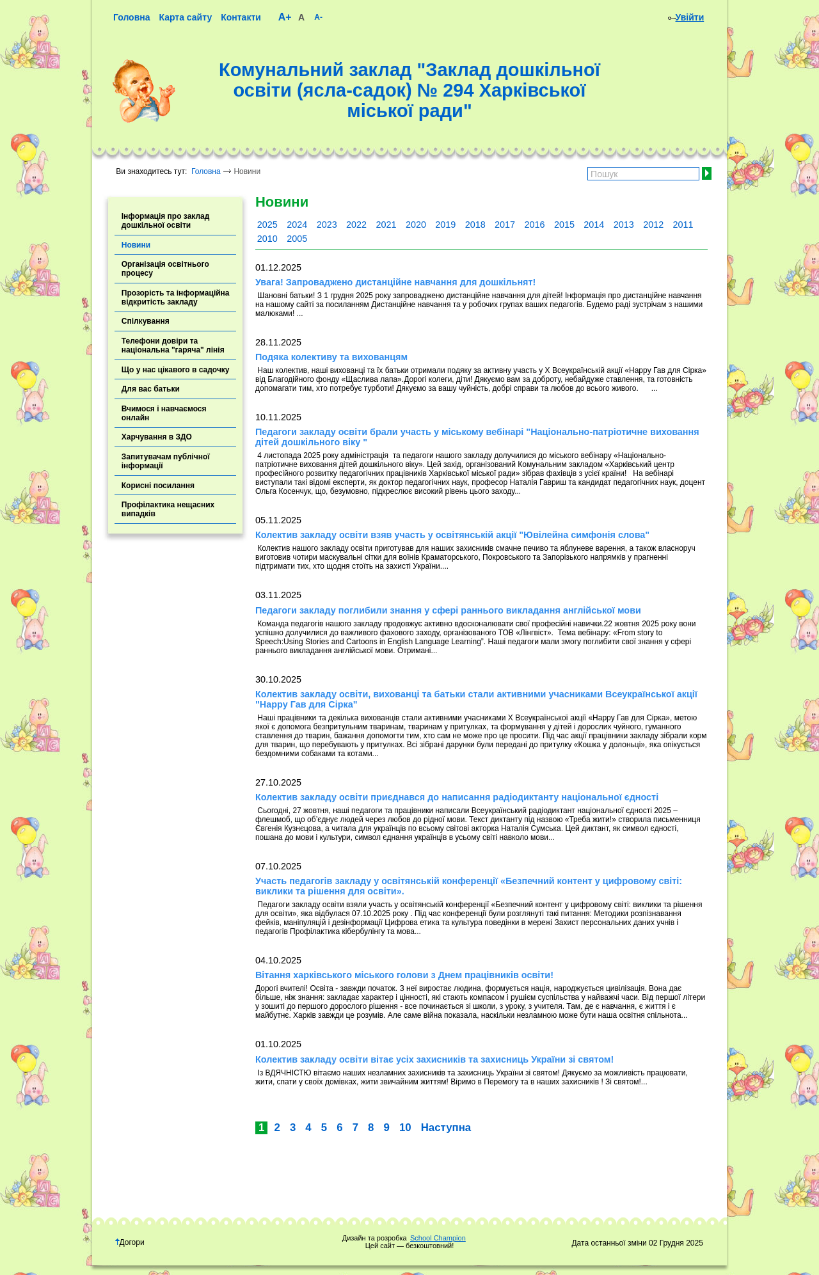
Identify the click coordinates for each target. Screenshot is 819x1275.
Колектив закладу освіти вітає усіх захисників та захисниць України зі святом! (434, 1059)
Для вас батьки (151, 388)
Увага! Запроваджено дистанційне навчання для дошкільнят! (395, 282)
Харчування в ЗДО (157, 436)
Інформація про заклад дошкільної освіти (166, 221)
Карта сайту (185, 17)
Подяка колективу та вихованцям (331, 357)
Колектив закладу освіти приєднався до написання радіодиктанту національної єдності (456, 797)
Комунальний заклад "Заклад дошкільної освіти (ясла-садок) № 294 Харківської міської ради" (409, 90)
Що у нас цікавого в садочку (176, 369)
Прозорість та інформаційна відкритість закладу (176, 297)
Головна (131, 17)
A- (318, 17)
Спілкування (146, 321)
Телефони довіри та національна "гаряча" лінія (173, 345)
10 (405, 1127)
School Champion (438, 1238)
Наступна (446, 1127)
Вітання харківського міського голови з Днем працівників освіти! (404, 975)
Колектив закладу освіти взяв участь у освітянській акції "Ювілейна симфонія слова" (452, 535)
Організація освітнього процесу (165, 269)
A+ (285, 17)
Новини (136, 245)
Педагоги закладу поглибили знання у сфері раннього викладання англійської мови (448, 610)
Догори (130, 1242)
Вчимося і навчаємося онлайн (164, 413)
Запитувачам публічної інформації (166, 461)
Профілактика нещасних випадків (168, 509)
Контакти (241, 17)
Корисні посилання (158, 485)
